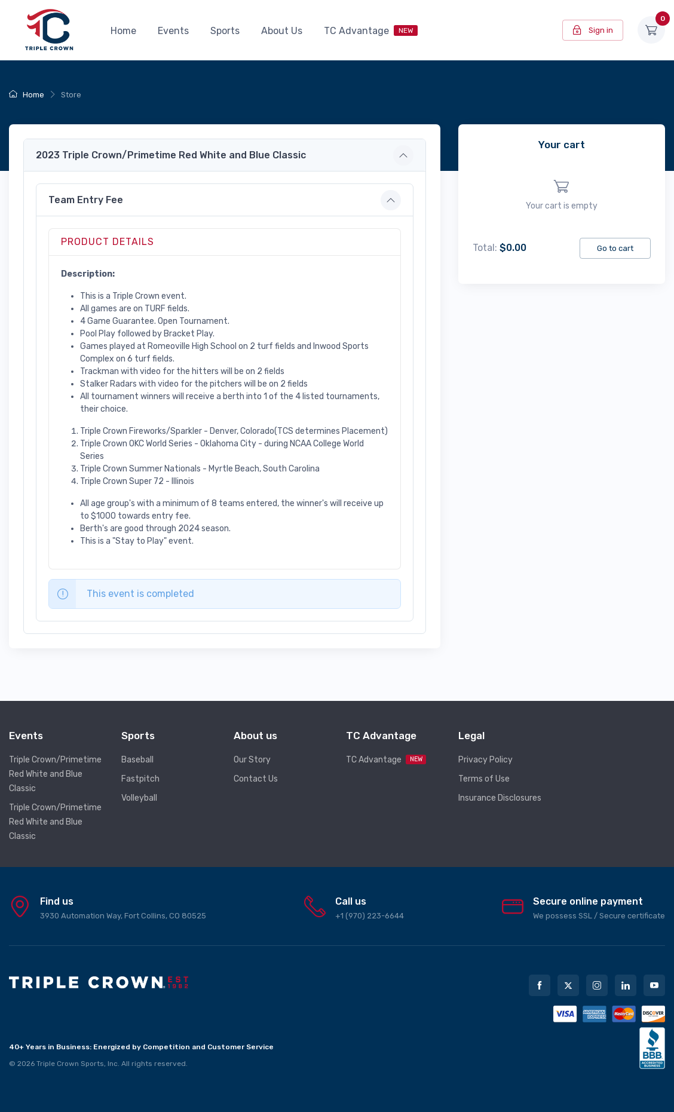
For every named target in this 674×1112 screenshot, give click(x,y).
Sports (225, 30)
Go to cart (615, 248)
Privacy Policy (485, 760)
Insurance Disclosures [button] (499, 798)
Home (123, 30)
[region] (562, 195)
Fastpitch (140, 779)
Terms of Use (484, 779)
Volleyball (139, 798)
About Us (281, 30)
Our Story (252, 760)
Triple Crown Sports (70, 1063)
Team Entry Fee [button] (85, 200)
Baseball (137, 760)
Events (173, 30)
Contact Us (256, 779)
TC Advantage (371, 30)
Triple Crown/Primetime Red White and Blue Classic (55, 774)
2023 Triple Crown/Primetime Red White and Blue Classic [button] (171, 155)
